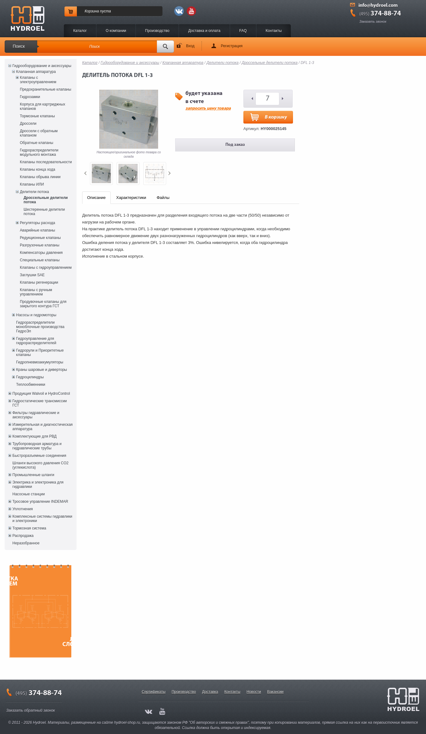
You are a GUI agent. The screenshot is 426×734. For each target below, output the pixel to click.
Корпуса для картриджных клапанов (42, 106)
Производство (157, 31)
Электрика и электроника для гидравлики (38, 484)
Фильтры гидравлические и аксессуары (35, 415)
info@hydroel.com (378, 5)
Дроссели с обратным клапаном (39, 133)
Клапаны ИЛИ (32, 184)
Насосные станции (28, 494)
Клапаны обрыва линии (40, 177)
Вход (190, 46)
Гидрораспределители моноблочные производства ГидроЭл (40, 326)
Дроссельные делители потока (46, 200)
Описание (96, 197)
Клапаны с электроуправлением (38, 79)
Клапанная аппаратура (36, 72)
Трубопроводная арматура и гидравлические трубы (36, 446)
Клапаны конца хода (37, 169)
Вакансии (275, 692)
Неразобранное (25, 543)
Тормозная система (29, 528)
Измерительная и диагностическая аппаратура (42, 426)
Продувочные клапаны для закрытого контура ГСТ (43, 303)
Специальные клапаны (40, 260)
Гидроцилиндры (30, 377)
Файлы (163, 197)
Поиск (19, 46)
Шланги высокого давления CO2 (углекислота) (40, 465)
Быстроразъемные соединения (39, 455)
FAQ (243, 31)
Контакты (274, 31)
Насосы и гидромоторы (36, 315)
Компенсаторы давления (41, 252)
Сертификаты (154, 692)
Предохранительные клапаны (45, 89)
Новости (253, 692)
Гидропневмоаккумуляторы (39, 362)
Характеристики (131, 197)
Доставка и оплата (204, 31)
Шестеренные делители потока (44, 211)
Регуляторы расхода (37, 223)
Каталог (80, 31)
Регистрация (231, 46)
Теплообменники (30, 384)
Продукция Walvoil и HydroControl (41, 393)
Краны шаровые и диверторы (41, 369)
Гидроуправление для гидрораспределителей (36, 340)
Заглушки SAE (32, 275)
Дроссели (28, 123)
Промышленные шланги (33, 475)
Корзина (92, 11)
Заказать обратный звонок (30, 710)
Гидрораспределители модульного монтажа (39, 152)
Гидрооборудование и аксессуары (41, 66)
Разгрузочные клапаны (39, 245)
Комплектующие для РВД (34, 436)
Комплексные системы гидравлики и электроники (42, 518)
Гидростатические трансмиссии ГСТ (39, 403)
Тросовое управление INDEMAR (40, 501)
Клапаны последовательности (46, 162)
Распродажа (22, 536)
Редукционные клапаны (40, 238)
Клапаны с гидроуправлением (46, 267)
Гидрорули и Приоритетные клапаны (40, 352)
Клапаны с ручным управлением (36, 292)
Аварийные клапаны (37, 230)
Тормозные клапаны (37, 116)
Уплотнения (22, 509)
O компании (116, 31)
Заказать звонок (372, 21)
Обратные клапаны (36, 143)
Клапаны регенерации (39, 282)
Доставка (210, 692)
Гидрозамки (30, 97)
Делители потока (34, 192)
